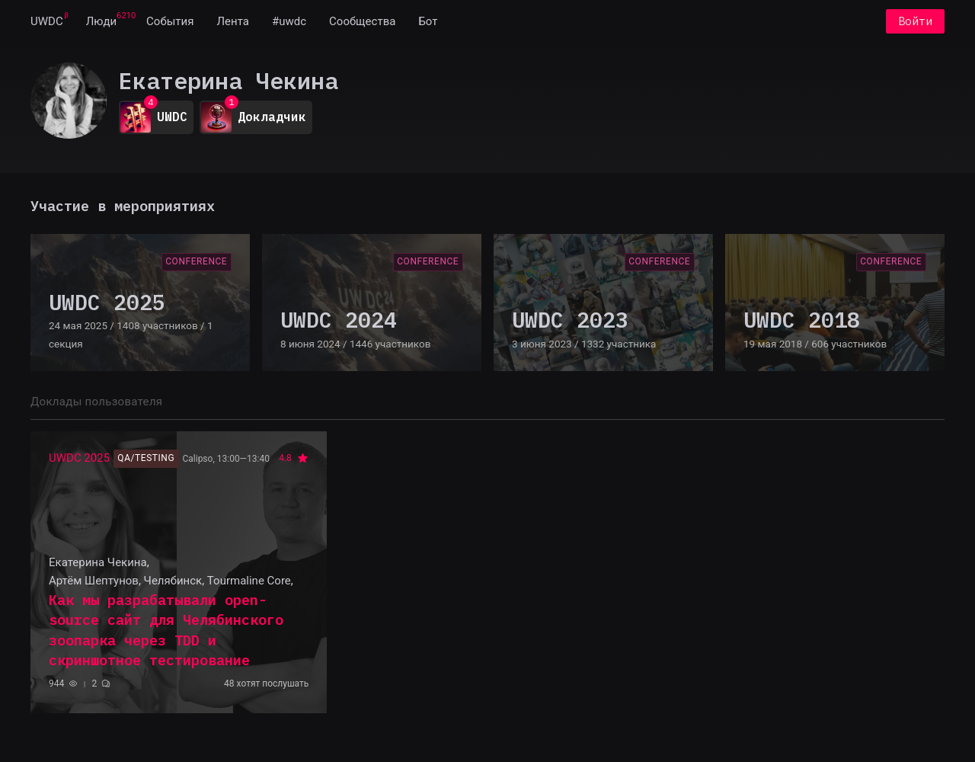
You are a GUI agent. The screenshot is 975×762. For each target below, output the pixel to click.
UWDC (46, 21)
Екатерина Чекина (98, 562)
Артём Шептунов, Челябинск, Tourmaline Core (170, 581)
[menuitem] (46, 21)
